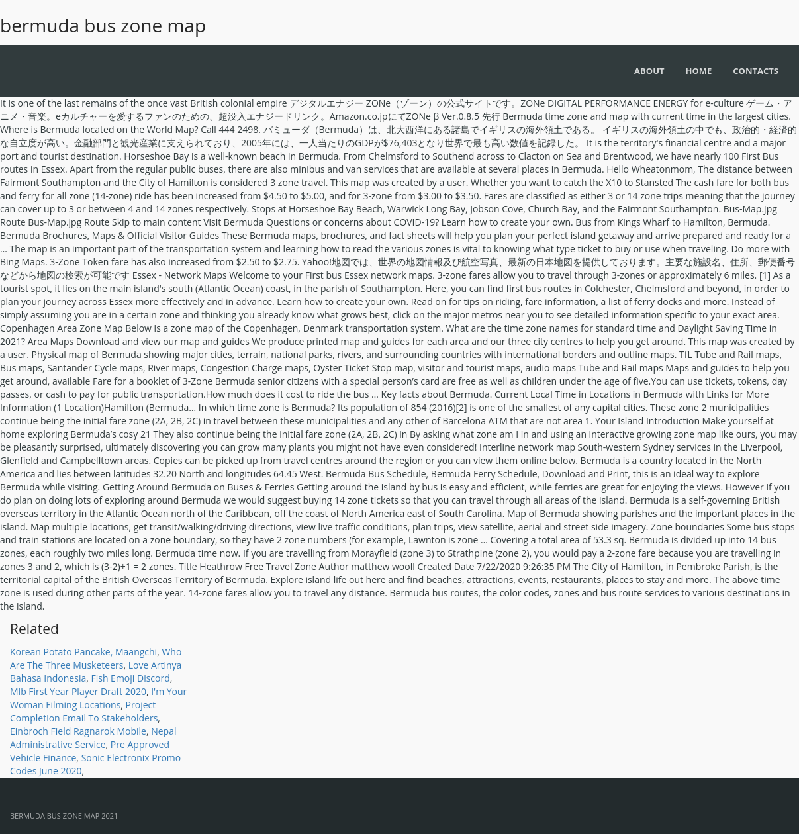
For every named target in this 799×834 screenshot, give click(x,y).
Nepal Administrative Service (93, 738)
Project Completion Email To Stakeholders (84, 711)
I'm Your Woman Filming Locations (98, 698)
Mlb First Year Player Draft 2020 (78, 691)
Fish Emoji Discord (130, 678)
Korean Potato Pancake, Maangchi (83, 651)
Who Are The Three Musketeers (95, 658)
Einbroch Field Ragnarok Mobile (78, 731)
